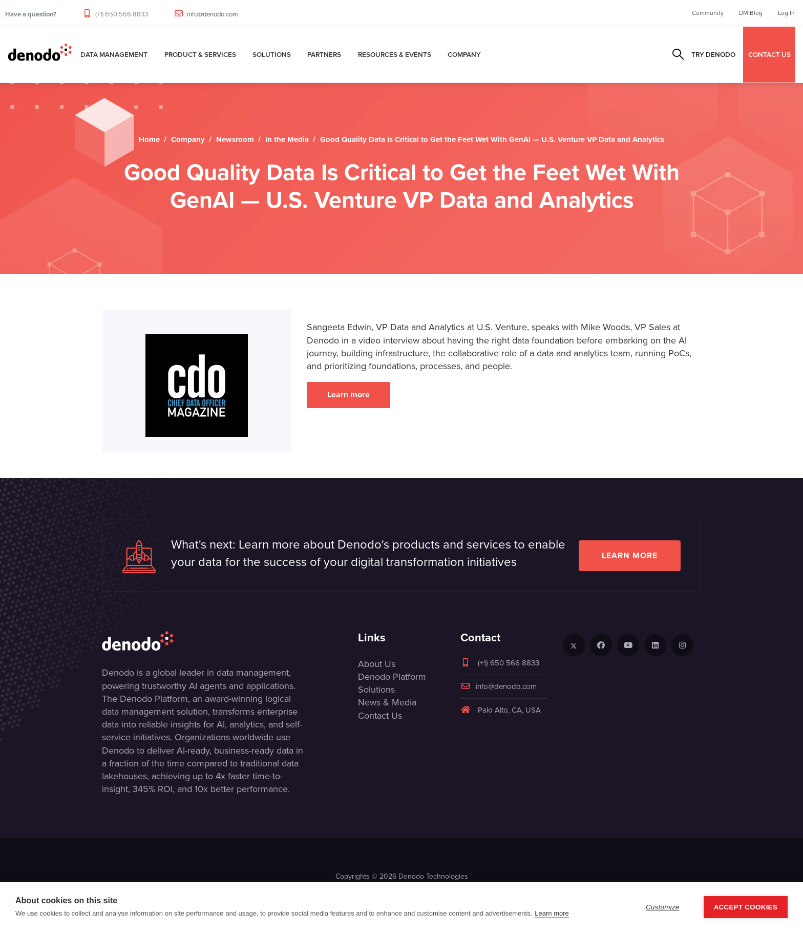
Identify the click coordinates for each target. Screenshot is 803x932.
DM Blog (751, 12)
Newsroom (235, 139)
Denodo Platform (392, 676)
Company (464, 54)
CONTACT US (769, 54)
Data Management (113, 54)
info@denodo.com (212, 14)
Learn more (348, 394)
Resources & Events (394, 54)
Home (149, 139)
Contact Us (380, 715)
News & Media (387, 702)
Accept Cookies (745, 907)
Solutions (271, 54)
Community (708, 12)
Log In (786, 12)
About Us (376, 664)
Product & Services (200, 54)
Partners (324, 54)
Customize (663, 907)
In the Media (287, 139)
